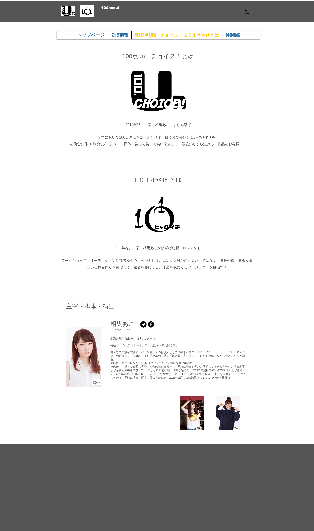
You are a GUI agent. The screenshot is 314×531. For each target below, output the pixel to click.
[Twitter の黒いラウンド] (143, 324)
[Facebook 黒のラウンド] (151, 324)
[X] (247, 12)
